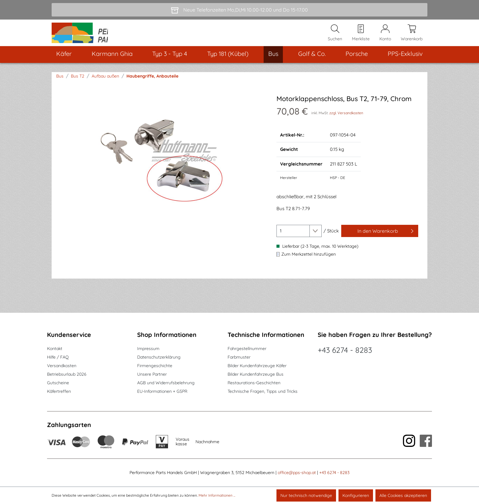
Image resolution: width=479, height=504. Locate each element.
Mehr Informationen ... (217, 495)
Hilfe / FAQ (58, 357)
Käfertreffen (59, 391)
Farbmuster (239, 357)
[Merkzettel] (361, 37)
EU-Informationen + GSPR (162, 391)
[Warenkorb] (411, 37)
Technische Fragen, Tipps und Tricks (263, 391)
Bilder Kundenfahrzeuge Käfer (257, 366)
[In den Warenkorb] (379, 239)
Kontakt (54, 349)
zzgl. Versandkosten (346, 121)
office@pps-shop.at (297, 473)
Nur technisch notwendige (306, 495)
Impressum (148, 349)
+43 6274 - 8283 (345, 350)
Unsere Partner (152, 374)
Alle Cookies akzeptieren (403, 495)
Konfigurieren (355, 495)
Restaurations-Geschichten (254, 383)
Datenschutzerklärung (159, 357)
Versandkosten (61, 366)
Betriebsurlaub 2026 (66, 374)
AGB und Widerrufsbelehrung (166, 383)
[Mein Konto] (385, 37)
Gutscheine (58, 383)
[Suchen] (335, 37)
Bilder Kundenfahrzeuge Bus (255, 374)
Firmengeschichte (154, 366)
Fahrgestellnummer (247, 349)
